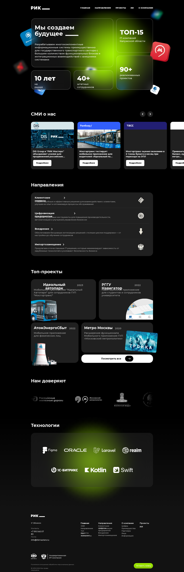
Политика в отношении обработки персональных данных (52, 564)
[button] (102, 7)
